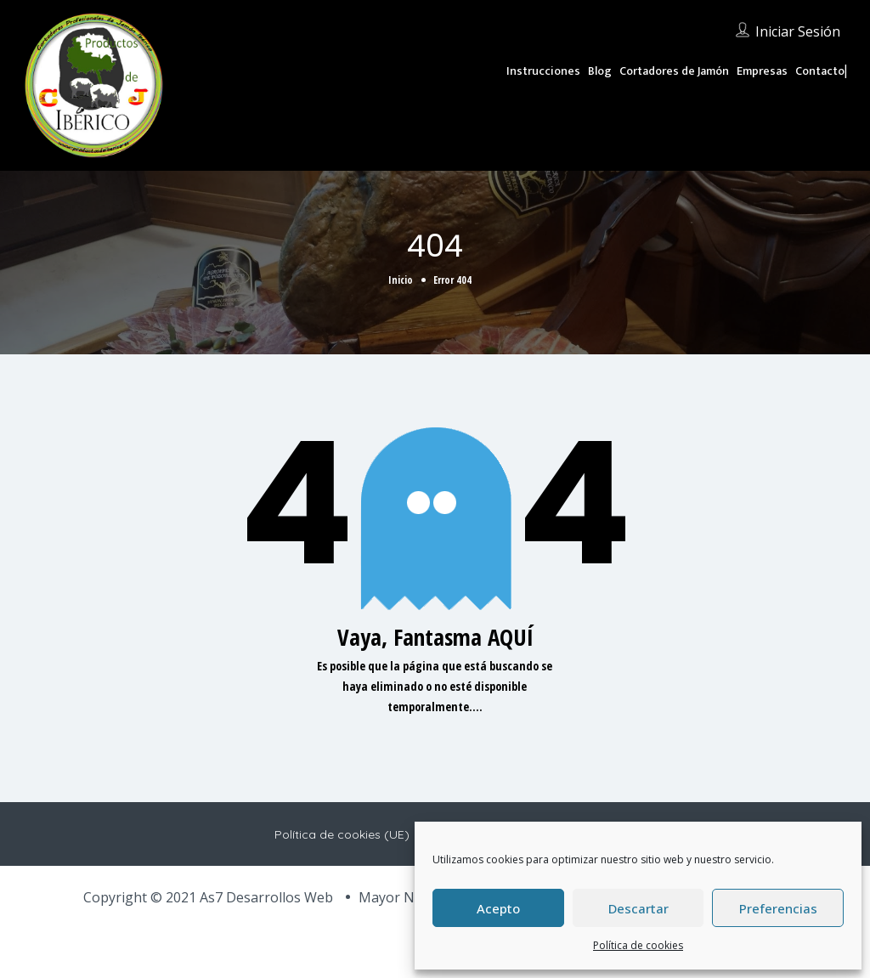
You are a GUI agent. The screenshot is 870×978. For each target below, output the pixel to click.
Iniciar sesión (797, 31)
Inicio (400, 280)
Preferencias (778, 908)
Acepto (498, 908)
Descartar (638, 908)
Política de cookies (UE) (342, 834)
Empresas (762, 71)
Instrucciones (543, 71)
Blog (600, 71)
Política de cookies (638, 945)
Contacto (820, 71)
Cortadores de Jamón (674, 71)
